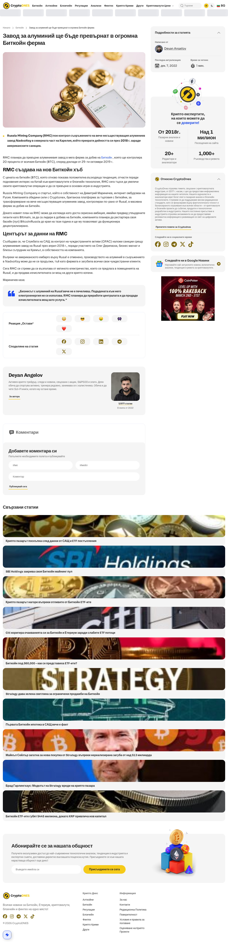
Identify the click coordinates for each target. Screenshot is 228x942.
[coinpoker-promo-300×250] (188, 319)
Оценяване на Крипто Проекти (132, 930)
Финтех (87, 919)
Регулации (89, 909)
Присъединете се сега (104, 869)
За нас (123, 899)
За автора (14, 396)
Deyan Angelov (26, 375)
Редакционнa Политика (133, 909)
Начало (6, 27)
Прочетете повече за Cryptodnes (173, 227)
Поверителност (128, 914)
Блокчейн (88, 914)
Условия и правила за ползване (132, 921)
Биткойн (20, 27)
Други (86, 929)
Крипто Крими (91, 924)
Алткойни (88, 899)
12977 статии (125, 403)
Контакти (125, 904)
